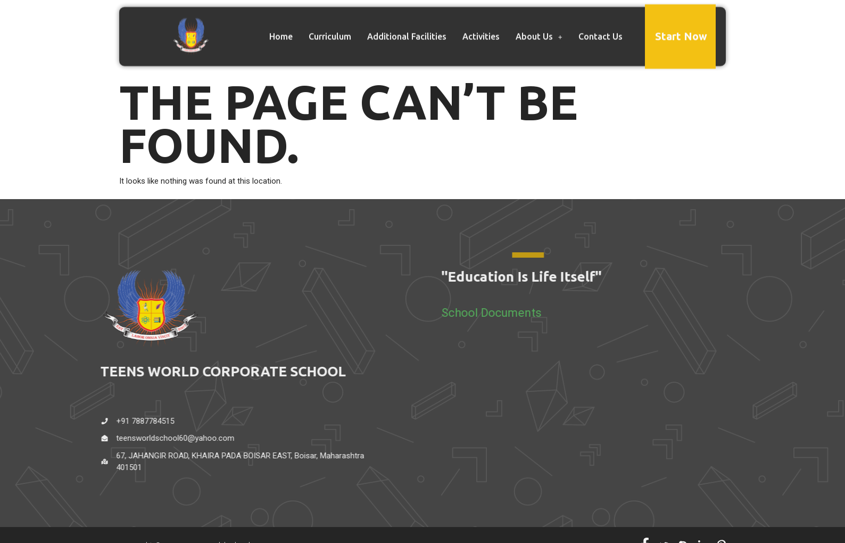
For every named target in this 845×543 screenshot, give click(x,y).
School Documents (516, 312)
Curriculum (330, 31)
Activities (481, 31)
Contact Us (600, 31)
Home (281, 31)
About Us (539, 31)
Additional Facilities (406, 31)
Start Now (681, 31)
